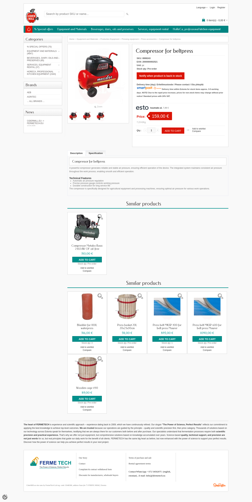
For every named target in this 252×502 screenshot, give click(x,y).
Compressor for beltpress (170, 39)
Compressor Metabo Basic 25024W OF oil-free (87, 247)
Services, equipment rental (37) (39, 66)
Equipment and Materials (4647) (42, 52)
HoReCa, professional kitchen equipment (196, 29)
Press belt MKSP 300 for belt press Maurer (167, 326)
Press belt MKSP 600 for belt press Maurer (207, 326)
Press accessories (149, 39)
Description (76, 153)
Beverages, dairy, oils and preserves (112, 29)
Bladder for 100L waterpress (87, 326)
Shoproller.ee (219, 485)
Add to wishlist (199, 129)
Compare (196, 131)
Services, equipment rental (153, 29)
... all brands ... (35, 101)
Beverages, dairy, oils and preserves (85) (42, 59)
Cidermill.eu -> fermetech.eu (43, 123)
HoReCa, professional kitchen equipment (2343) (41, 72)
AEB (29, 92)
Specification (96, 153)
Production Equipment (109, 39)
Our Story (83, 457)
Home (71, 39)
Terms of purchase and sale (140, 457)
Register (221, 7)
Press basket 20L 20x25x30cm (127, 326)
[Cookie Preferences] (5, 497)
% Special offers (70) (39, 47)
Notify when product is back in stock (160, 75)
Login (212, 7)
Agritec (31, 97)
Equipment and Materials (72, 29)
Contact (82, 463)
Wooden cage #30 (87, 387)
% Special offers (43, 29)
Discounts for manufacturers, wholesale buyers (98, 475)
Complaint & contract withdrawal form (95, 469)
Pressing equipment (130, 39)
